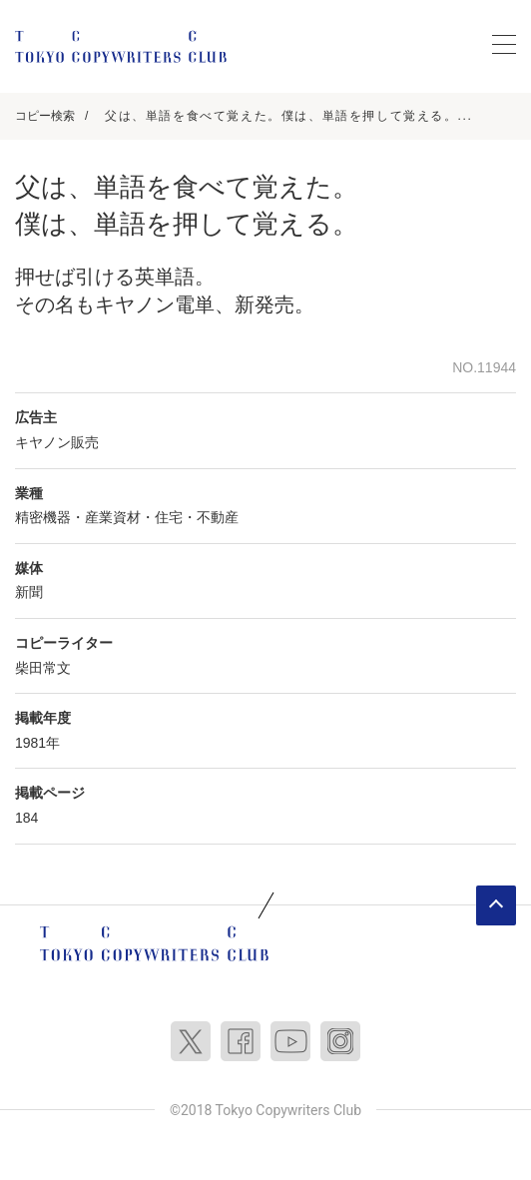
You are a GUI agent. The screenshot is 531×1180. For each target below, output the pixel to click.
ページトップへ (496, 905)
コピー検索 (45, 116)
